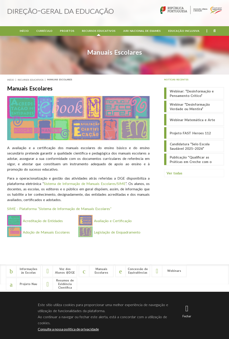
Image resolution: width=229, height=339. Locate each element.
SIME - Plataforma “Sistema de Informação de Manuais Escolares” (59, 208)
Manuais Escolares (59, 79)
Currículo (44, 31)
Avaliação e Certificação (113, 221)
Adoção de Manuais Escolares (46, 232)
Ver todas (174, 173)
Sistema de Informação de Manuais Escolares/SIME (85, 183)
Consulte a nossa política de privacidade (68, 329)
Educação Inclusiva (183, 31)
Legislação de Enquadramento (117, 232)
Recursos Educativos (98, 31)
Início (24, 31)
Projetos (67, 31)
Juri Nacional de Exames (142, 31)
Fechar (186, 316)
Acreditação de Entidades (43, 221)
